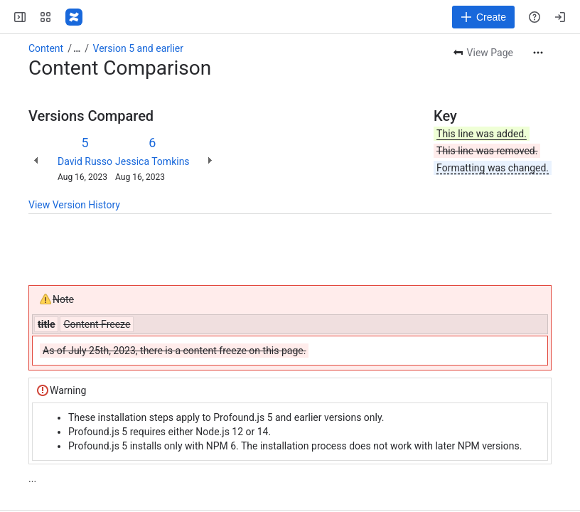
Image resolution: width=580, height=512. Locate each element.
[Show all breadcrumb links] (76, 48)
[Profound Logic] (74, 17)
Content (45, 48)
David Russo (85, 161)
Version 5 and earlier (138, 48)
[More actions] (538, 52)
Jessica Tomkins (152, 161)
